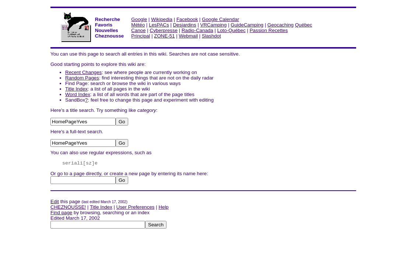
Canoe (138, 30)
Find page (61, 212)
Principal (140, 36)
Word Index (77, 94)
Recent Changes (83, 72)
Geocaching (280, 25)
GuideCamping (247, 25)
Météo (138, 25)
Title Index (76, 89)
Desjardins (184, 25)
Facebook (187, 19)
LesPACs (159, 25)
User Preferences (135, 207)
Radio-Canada (197, 30)
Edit (54, 201)
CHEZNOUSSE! (68, 207)
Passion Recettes (269, 30)
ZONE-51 (164, 36)
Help (163, 207)
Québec (303, 25)
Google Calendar (220, 19)
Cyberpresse (164, 30)
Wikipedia (161, 19)
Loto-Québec (231, 30)
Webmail (188, 36)
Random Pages (82, 78)
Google (139, 19)
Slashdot (211, 36)
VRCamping (213, 25)
